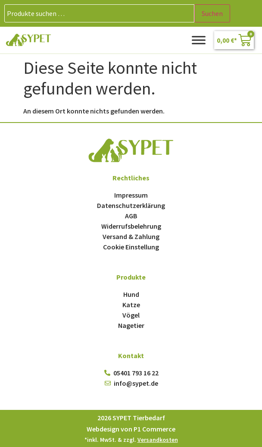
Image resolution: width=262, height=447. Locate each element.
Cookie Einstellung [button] (131, 246)
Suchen (212, 13)
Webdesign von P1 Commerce (131, 429)
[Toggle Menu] (199, 40)
